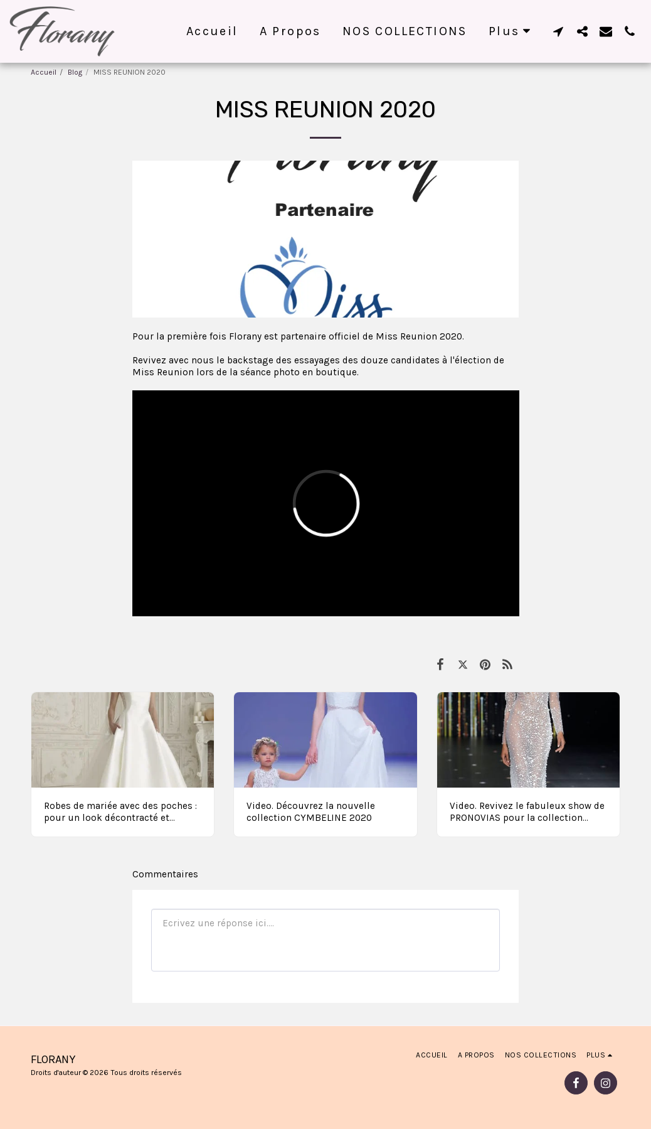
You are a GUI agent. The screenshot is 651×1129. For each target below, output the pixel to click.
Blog (75, 72)
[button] (558, 31)
